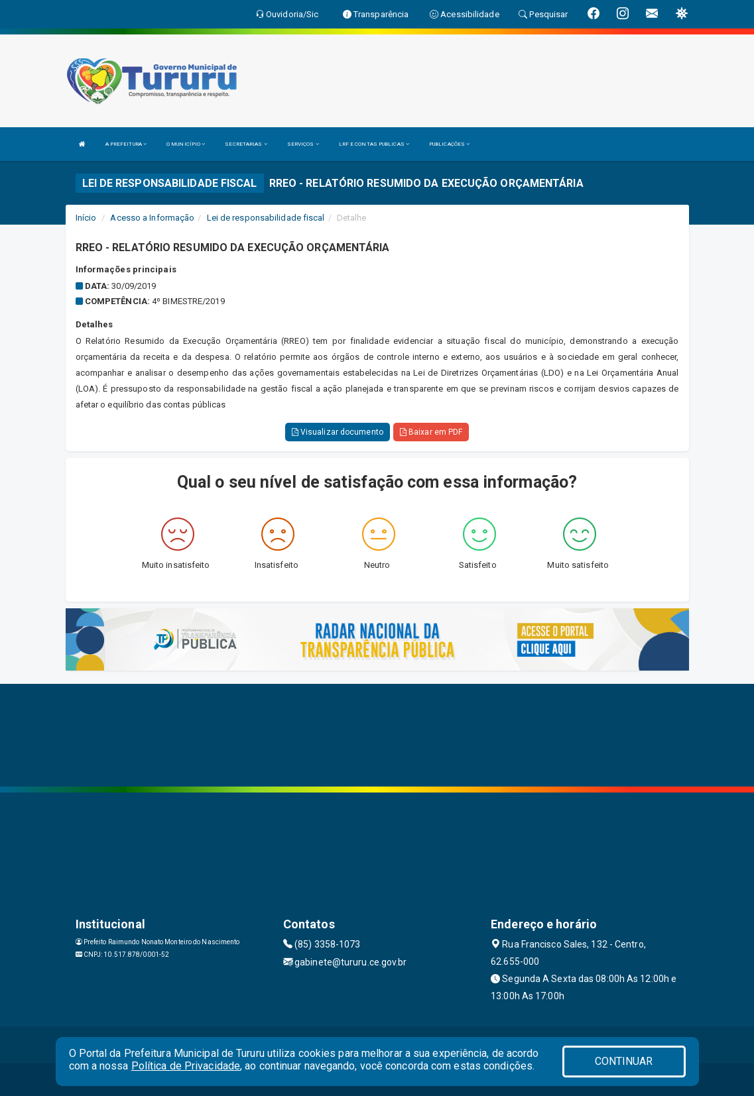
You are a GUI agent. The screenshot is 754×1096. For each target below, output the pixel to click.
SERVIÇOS (303, 144)
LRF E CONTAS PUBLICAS (374, 144)
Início (86, 218)
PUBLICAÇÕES (449, 144)
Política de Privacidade (185, 1066)
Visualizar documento (337, 432)
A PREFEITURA (126, 144)
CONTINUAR (624, 1061)
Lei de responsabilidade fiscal (266, 218)
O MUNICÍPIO (185, 144)
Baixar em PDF (431, 432)
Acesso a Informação (152, 218)
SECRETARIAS (246, 144)
